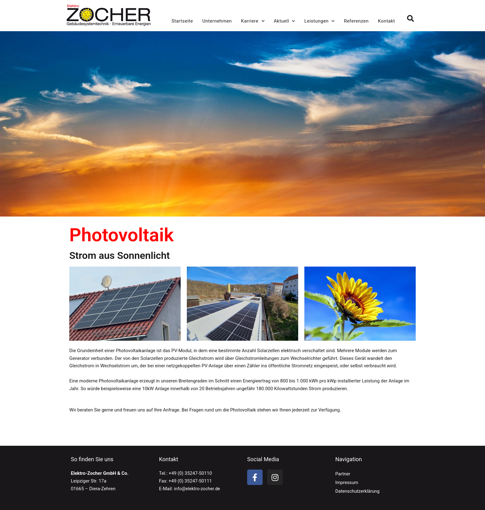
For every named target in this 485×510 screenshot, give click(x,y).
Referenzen (356, 21)
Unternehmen (217, 21)
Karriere (252, 21)
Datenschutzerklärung (357, 491)
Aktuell (284, 21)
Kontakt (386, 21)
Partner (342, 474)
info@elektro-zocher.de (197, 488)
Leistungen (319, 21)
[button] (410, 18)
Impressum (346, 482)
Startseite (182, 21)
